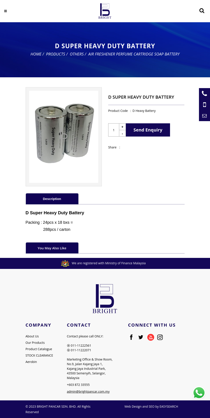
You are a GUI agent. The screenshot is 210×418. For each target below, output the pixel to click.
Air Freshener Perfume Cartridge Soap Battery (134, 54)
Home (36, 54)
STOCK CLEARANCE (39, 355)
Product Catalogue (39, 349)
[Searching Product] (202, 11)
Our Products (35, 342)
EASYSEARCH (168, 406)
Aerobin (31, 362)
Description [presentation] (52, 199)
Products (55, 54)
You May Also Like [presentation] (52, 248)
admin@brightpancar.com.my (88, 391)
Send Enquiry (148, 130)
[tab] (52, 198)
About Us (32, 336)
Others (77, 54)
